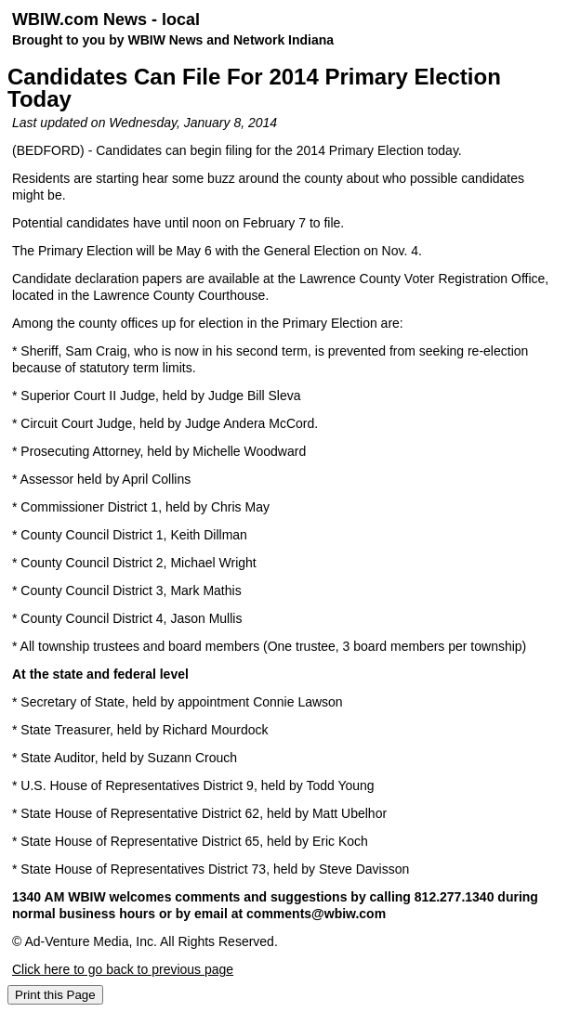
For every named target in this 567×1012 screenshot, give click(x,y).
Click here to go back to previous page (122, 969)
